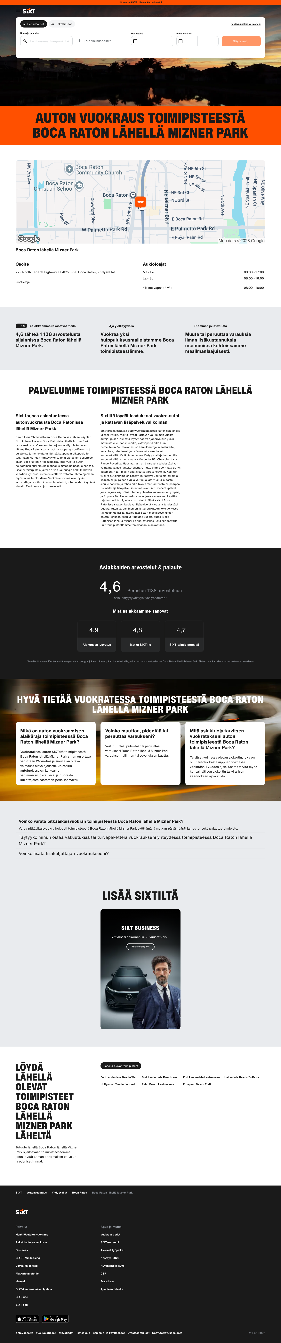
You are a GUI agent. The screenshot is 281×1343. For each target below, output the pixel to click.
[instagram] (242, 1212)
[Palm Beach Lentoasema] (158, 1084)
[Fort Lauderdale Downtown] (159, 1077)
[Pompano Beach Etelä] (197, 1084)
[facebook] (232, 1212)
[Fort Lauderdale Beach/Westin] (119, 1077)
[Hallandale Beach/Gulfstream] (243, 1077)
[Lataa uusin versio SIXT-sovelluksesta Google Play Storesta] (55, 1319)
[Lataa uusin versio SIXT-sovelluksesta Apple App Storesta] (27, 1319)
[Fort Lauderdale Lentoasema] (202, 1077)
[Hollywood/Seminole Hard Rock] (119, 1084)
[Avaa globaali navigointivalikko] (18, 11)
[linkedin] (260, 1212)
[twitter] (251, 1212)
